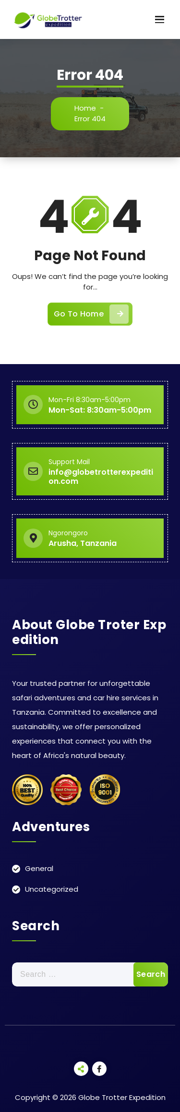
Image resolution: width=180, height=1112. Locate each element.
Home (85, 108)
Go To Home (91, 314)
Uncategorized (51, 889)
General (39, 868)
